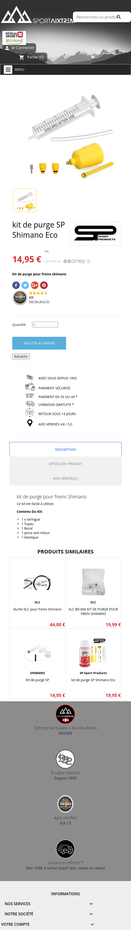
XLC (37, 602)
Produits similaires (66, 551)
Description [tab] (65, 449)
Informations (65, 893)
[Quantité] (45, 324)
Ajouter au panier (39, 343)
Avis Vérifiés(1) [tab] (65, 478)
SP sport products (93, 673)
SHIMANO (37, 673)
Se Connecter (19, 48)
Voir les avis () (39, 301)
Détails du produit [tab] (65, 463)
